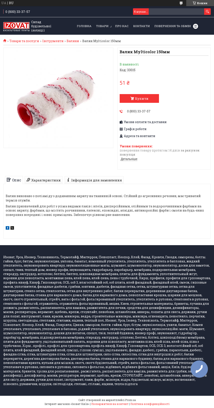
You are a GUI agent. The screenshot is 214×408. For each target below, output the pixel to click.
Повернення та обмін (172, 26)
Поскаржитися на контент (109, 404)
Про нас (122, 26)
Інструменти (53, 41)
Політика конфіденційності (149, 404)
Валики (73, 41)
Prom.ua (130, 400)
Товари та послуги (24, 41)
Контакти (141, 26)
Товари (102, 26)
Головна (84, 26)
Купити (141, 98)
